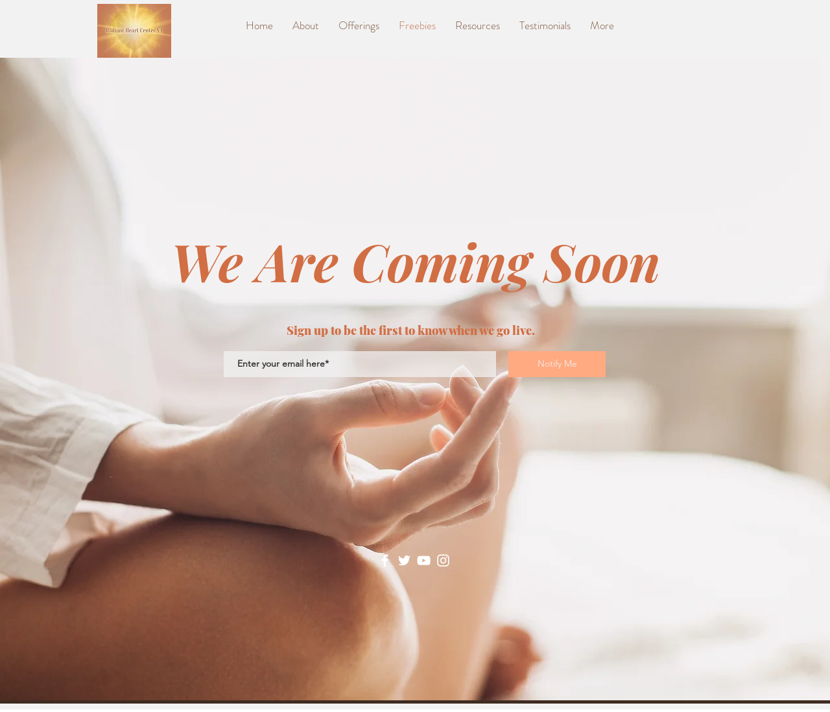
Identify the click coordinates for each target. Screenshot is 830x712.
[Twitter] (404, 560)
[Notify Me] (557, 364)
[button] (477, 25)
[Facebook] (385, 560)
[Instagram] (443, 560)
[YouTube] (424, 560)
